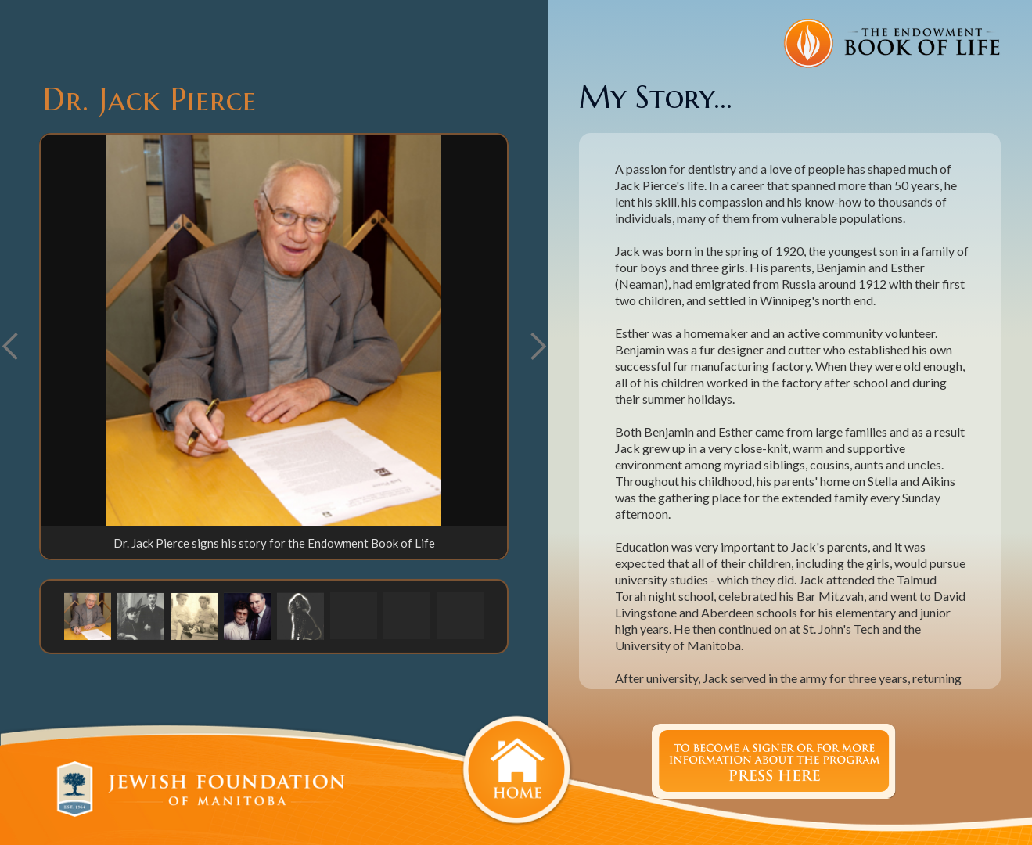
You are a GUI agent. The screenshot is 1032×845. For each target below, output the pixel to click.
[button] (537, 346)
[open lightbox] (274, 330)
